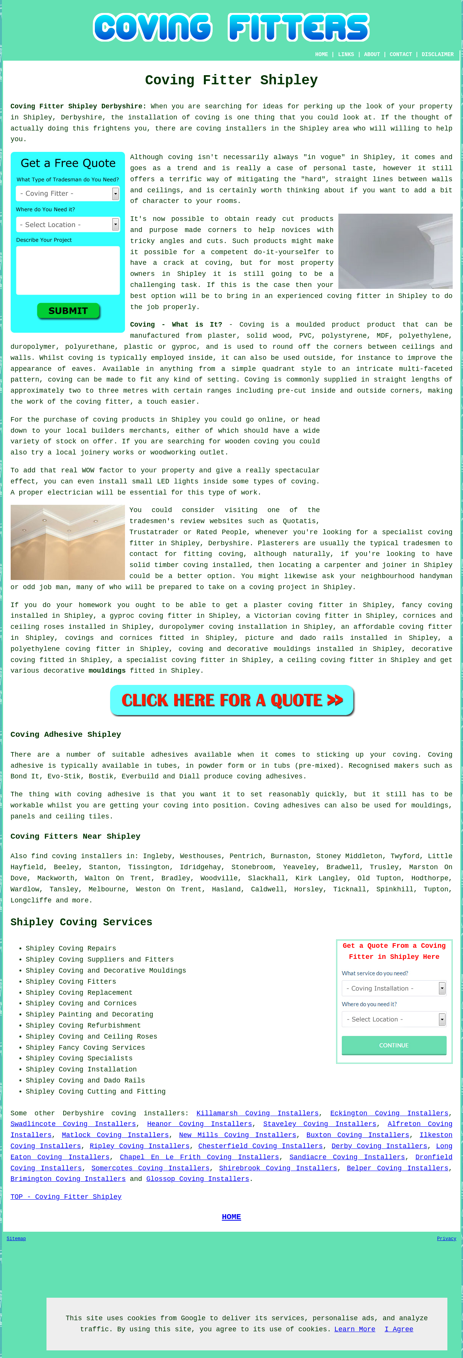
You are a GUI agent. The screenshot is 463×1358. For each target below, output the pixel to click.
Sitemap (16, 1239)
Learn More (354, 1329)
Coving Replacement (96, 993)
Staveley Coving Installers (319, 1124)
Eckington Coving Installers (389, 1113)
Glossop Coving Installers (197, 1179)
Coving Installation (98, 1069)
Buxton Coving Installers (357, 1135)
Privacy (446, 1239)
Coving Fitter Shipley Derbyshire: (79, 106)
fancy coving (427, 605)
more (80, 900)
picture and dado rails (294, 638)
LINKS (346, 55)
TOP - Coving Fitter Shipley (66, 1197)
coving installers (148, 1113)
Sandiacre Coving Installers (347, 1157)
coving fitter (103, 402)
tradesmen (421, 543)
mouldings (107, 671)
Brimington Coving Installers (68, 1179)
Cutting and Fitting (127, 1091)
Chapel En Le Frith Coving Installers (199, 1157)
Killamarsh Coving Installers (258, 1113)
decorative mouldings (269, 649)
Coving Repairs (87, 948)
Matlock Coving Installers (115, 1135)
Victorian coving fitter (301, 616)
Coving (257, 379)
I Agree (398, 1329)
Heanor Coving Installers (199, 1124)
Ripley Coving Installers (139, 1146)
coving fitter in (204, 660)
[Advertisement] (389, 467)
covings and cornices (109, 638)
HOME (321, 55)
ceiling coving (316, 660)
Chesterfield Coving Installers (260, 1146)
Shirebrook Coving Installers (278, 1168)
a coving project (274, 587)
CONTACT (401, 55)
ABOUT (372, 55)
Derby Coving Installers (379, 1146)
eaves (82, 369)
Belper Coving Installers (398, 1168)
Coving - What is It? (176, 325)
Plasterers (278, 543)
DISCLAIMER (438, 55)
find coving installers (76, 856)
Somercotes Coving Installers (150, 1168)
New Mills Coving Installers (237, 1135)
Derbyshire (83, 1113)
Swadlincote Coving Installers (73, 1124)
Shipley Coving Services (82, 922)
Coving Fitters (87, 982)
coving (80, 358)
